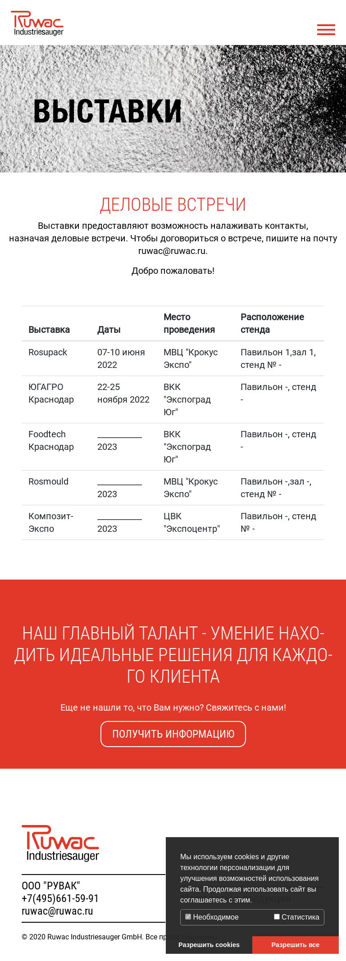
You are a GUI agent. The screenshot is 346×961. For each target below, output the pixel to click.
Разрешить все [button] (296, 944)
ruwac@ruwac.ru (57, 911)
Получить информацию (173, 734)
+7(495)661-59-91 (60, 898)
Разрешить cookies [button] (209, 944)
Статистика (296, 917)
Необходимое (212, 917)
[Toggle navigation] (326, 30)
